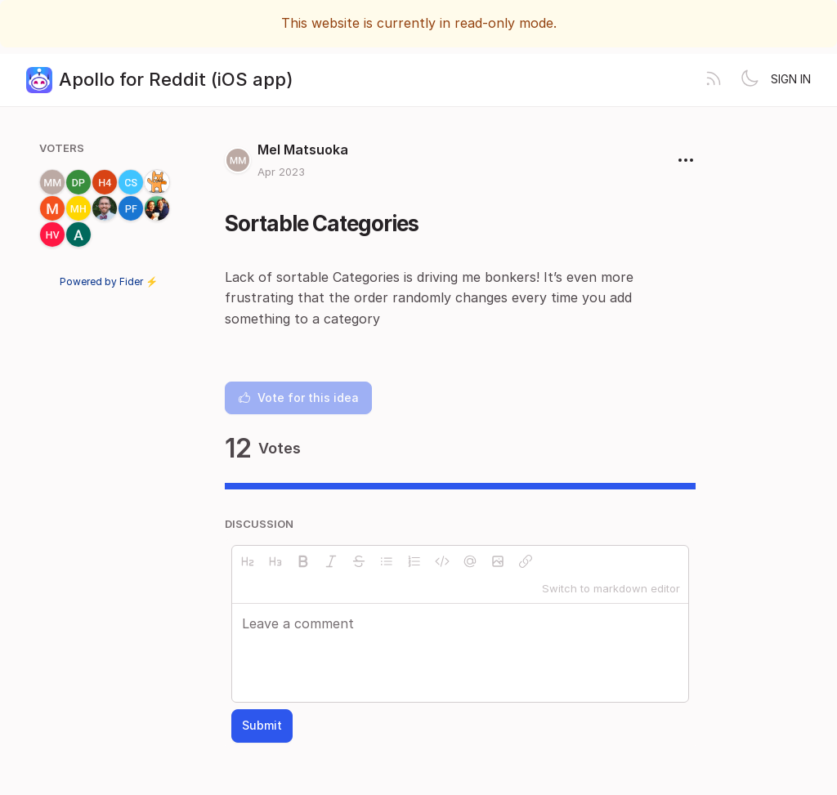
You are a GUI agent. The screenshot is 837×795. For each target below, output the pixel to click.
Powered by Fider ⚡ (109, 281)
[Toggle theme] (749, 80)
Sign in (791, 79)
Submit (262, 725)
